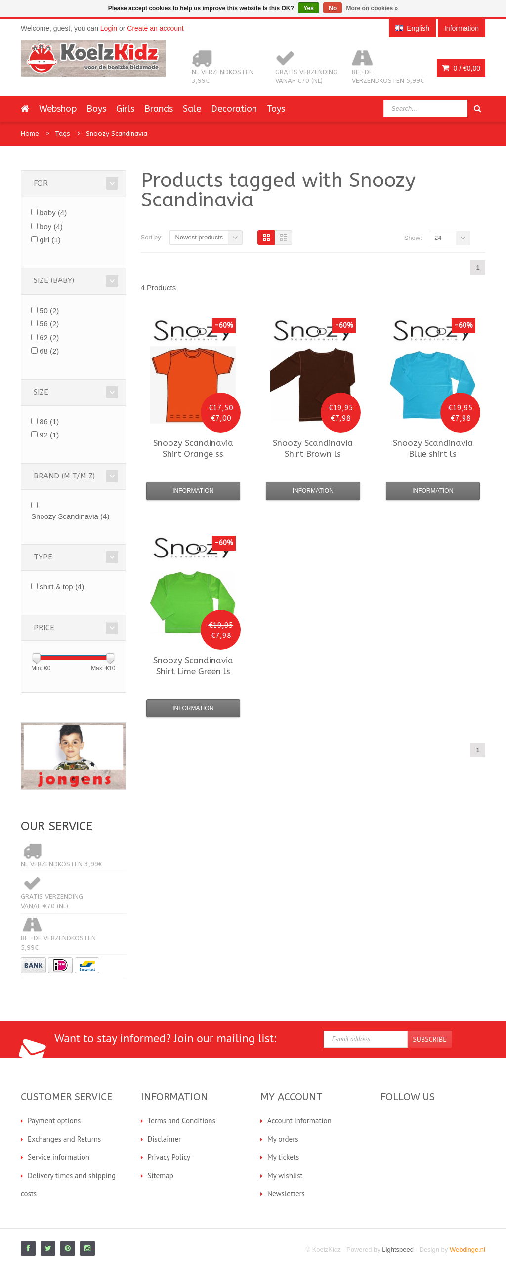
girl (50, 240)
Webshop (58, 108)
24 (437, 237)
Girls (125, 108)
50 (49, 310)
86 (49, 421)
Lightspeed (398, 1249)
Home (30, 133)
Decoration (234, 108)
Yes (308, 8)
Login (108, 28)
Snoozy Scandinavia (116, 133)
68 (49, 351)
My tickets (283, 1157)
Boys (96, 108)
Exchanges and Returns (64, 1139)
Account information (299, 1120)
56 (49, 323)
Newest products (199, 237)
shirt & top (62, 586)
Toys (276, 108)
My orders (282, 1139)
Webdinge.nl (467, 1249)
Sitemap (160, 1175)
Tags (62, 133)
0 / (461, 68)
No (333, 8)
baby (53, 212)
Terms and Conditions (181, 1120)
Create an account (155, 28)
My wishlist (285, 1175)
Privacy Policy (169, 1157)
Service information (58, 1157)
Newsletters (286, 1193)
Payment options (54, 1120)
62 (49, 337)
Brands (158, 108)
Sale (192, 108)
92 (49, 435)
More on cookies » (372, 8)
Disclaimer (164, 1139)
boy (51, 226)
